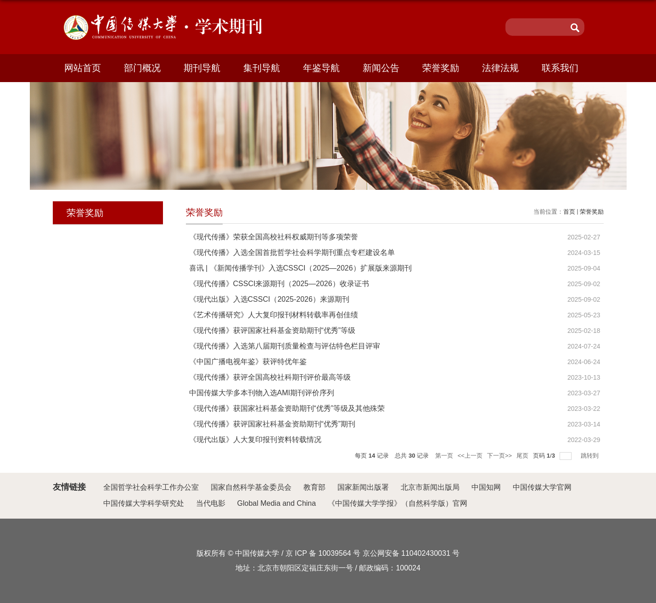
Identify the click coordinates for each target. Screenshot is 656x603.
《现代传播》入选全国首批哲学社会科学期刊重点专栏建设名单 (292, 252)
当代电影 (210, 503)
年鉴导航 (321, 68)
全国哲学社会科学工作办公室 (151, 487)
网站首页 (82, 68)
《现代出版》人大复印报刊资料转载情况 (255, 439)
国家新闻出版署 (363, 487)
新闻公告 (381, 68)
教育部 (314, 487)
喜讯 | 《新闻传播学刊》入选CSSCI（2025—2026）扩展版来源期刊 (300, 268)
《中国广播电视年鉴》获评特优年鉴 (248, 361)
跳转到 (590, 455)
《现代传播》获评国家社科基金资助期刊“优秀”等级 (272, 330)
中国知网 (486, 487)
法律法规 (500, 68)
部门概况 (142, 68)
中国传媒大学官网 (542, 487)
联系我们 (560, 68)
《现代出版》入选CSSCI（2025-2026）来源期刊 (269, 299)
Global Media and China (276, 503)
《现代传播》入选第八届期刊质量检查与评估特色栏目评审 (284, 346)
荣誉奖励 (440, 68)
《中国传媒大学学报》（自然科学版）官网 (397, 503)
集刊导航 (261, 68)
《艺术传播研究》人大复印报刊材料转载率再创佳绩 (273, 315)
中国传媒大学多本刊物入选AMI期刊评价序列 (261, 393)
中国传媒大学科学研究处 (143, 503)
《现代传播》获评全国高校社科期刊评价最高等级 (270, 377)
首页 (569, 211)
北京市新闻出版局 (430, 487)
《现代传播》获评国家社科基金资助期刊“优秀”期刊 (272, 424)
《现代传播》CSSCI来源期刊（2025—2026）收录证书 (279, 284)
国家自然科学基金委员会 (251, 487)
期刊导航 (202, 68)
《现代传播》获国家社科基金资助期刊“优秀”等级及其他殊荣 (287, 408)
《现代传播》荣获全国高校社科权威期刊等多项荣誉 (273, 237)
